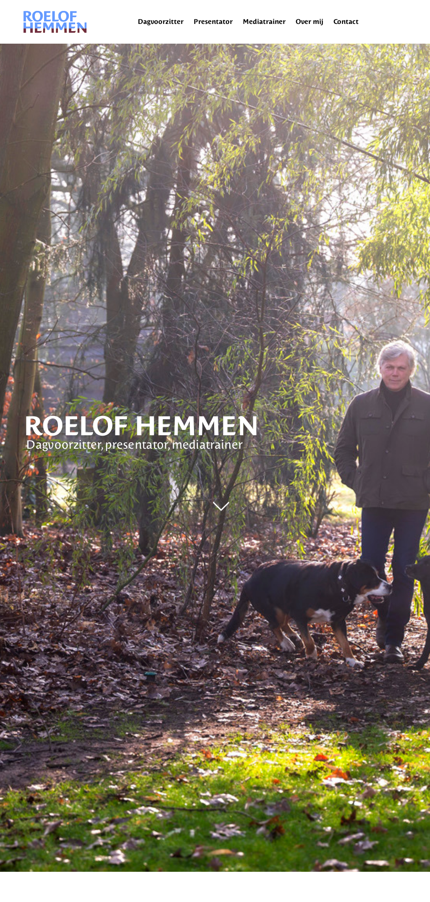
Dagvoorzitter (161, 22)
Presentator (213, 22)
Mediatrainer (264, 22)
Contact (346, 22)
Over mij (309, 22)
